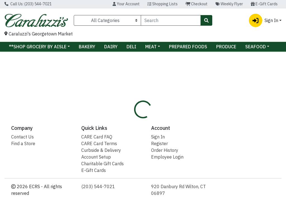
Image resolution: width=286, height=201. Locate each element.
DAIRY (111, 46)
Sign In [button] (263, 20)
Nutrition (161, 105)
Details (135, 105)
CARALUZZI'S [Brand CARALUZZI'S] (188, 132)
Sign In (158, 197)
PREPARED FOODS (188, 46)
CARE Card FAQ (96, 197)
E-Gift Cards (264, 3)
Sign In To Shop (242, 86)
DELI (131, 46)
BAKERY (87, 46)
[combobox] (171, 20)
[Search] (171, 20)
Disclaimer (189, 105)
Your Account (126, 3)
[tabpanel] (202, 134)
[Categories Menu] (107, 20)
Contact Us (22, 197)
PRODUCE (226, 46)
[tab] (135, 105)
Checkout (196, 3)
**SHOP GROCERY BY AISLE (37, 46)
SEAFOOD (255, 46)
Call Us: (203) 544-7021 (28, 3)
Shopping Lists (162, 3)
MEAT (151, 46)
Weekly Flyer (229, 3)
